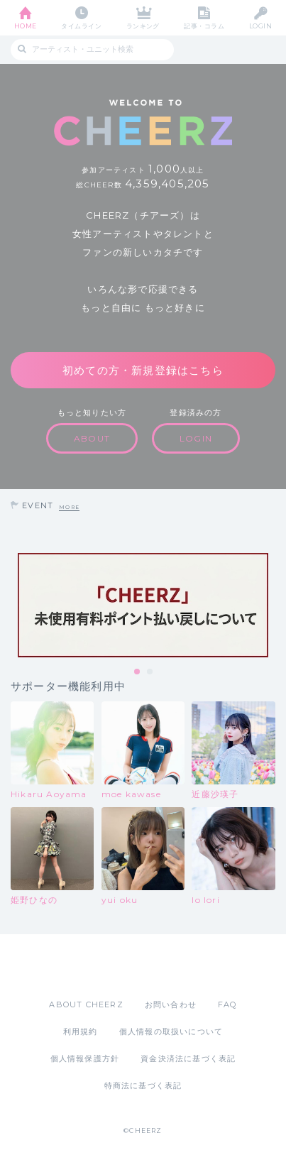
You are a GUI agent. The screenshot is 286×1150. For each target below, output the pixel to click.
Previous (14, 605)
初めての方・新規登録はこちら (143, 370)
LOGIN (260, 26)
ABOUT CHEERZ (86, 1004)
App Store (104, 966)
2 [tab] (150, 672)
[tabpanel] (143, 605)
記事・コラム (204, 26)
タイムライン (81, 26)
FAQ (227, 1004)
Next (271, 605)
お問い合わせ (171, 1004)
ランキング (143, 26)
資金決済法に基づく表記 (188, 1058)
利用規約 (80, 1031)
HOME (25, 26)
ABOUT (92, 438)
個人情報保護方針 (85, 1058)
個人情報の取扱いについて (171, 1031)
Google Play (179, 966)
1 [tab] (137, 672)
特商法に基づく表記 (143, 1085)
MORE (69, 507)
